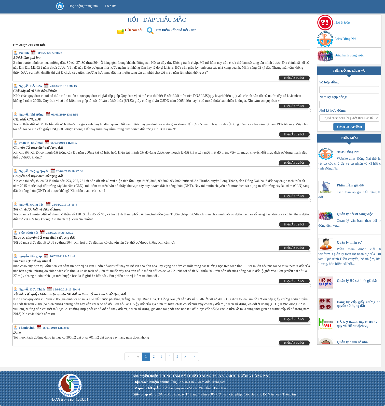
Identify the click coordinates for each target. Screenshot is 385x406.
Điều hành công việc (340, 55)
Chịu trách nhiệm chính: (151, 382)
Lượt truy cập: (63, 399)
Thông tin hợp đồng (349, 126)
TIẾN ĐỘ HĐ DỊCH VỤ (349, 70)
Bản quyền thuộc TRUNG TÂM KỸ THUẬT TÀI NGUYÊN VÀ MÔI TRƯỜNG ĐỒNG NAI (201, 376)
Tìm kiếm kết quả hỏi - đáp (175, 30)
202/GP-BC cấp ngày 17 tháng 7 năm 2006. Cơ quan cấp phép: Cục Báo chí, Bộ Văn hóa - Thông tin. (226, 394)
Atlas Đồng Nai (336, 39)
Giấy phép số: (143, 394)
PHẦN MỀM (349, 138)
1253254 (82, 399)
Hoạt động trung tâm (83, 6)
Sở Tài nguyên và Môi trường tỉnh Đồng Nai (194, 388)
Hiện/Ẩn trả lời (294, 77)
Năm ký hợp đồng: (333, 97)
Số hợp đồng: (329, 82)
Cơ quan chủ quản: (147, 388)
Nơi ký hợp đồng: (332, 110)
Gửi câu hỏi (133, 30)
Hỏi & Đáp (333, 22)
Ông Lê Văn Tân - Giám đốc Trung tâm (198, 382)
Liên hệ (110, 6)
